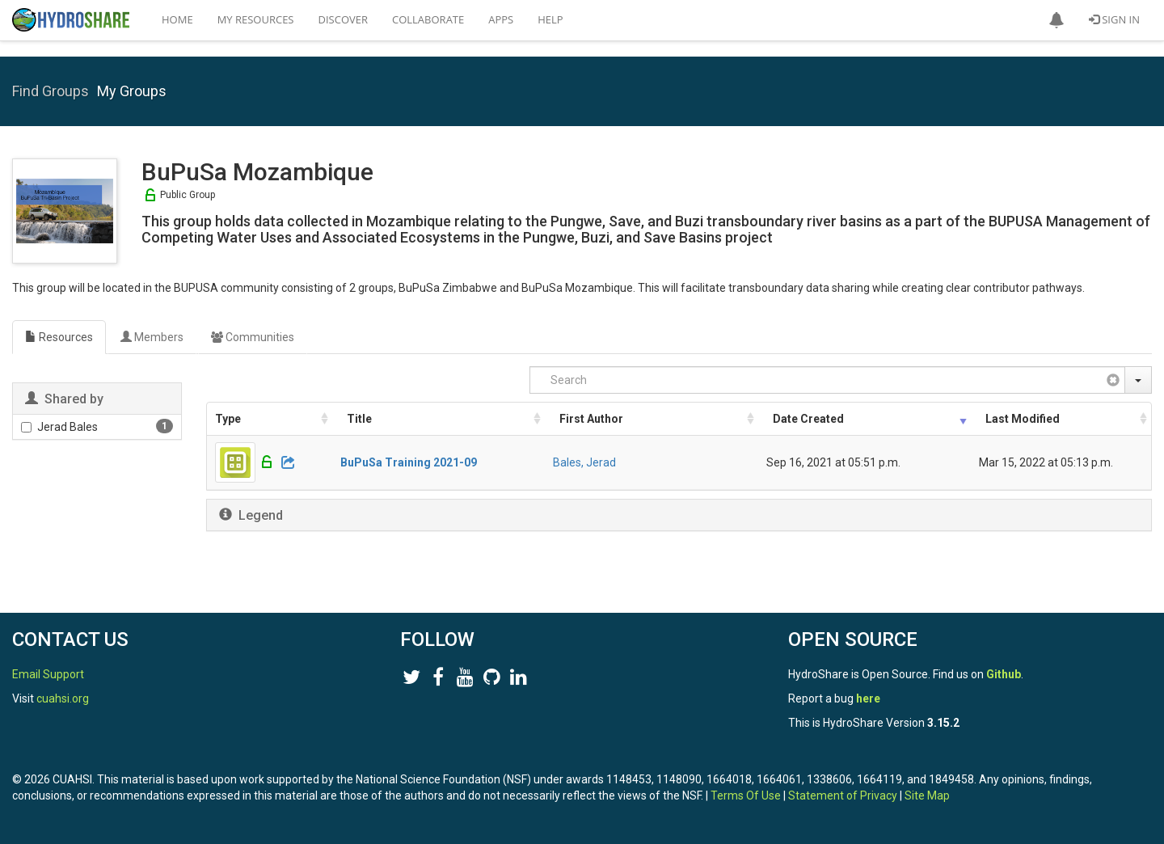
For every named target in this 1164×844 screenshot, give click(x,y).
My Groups (132, 90)
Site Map (927, 795)
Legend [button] (260, 515)
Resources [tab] (59, 337)
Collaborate (428, 19)
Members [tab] (151, 337)
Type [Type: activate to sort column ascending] (228, 418)
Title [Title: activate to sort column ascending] (359, 418)
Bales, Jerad (584, 462)
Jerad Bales (59, 426)
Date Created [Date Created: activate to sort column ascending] (808, 418)
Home (177, 19)
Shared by (72, 399)
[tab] (679, 515)
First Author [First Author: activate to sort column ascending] (591, 418)
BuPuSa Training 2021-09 (408, 462)
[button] (1056, 20)
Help (550, 19)
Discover (343, 19)
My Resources (255, 19)
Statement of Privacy (842, 795)
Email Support (48, 674)
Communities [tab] (252, 337)
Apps (500, 19)
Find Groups (50, 90)
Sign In (1114, 19)
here (868, 698)
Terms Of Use (746, 795)
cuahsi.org (62, 698)
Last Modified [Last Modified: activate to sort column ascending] (1022, 418)
